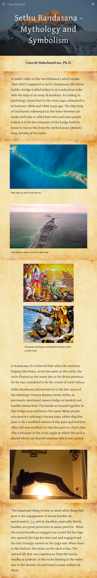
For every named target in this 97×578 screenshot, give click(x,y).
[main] (48, 28)
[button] (3, 4)
